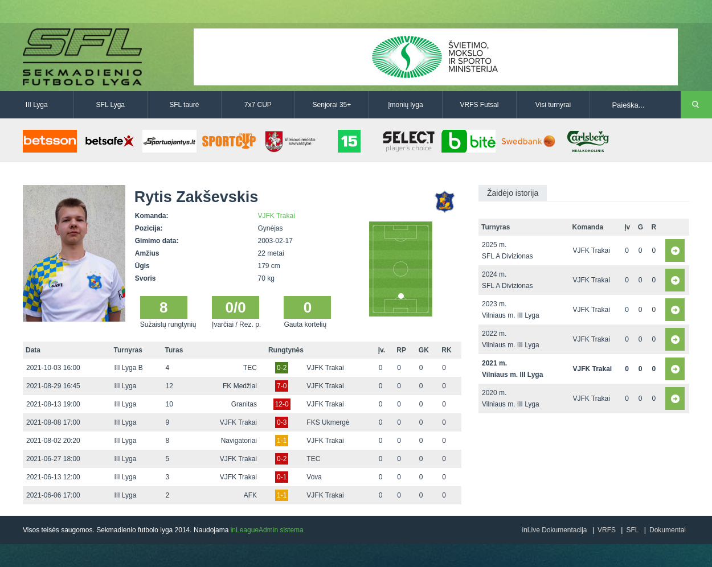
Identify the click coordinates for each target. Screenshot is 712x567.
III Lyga (37, 105)
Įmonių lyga (405, 105)
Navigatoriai (239, 441)
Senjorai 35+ (332, 105)
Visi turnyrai (553, 105)
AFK (250, 495)
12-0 (282, 404)
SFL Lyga (110, 105)
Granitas (244, 404)
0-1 (282, 477)
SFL (632, 530)
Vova (314, 477)
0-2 (282, 368)
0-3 (282, 422)
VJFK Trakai (276, 216)
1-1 (282, 441)
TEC (250, 368)
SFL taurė (184, 105)
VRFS (607, 530)
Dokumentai (667, 530)
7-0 (282, 386)
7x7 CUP (258, 105)
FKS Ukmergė (327, 422)
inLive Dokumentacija (554, 530)
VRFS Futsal (479, 105)
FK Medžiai (240, 386)
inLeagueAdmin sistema (267, 530)
